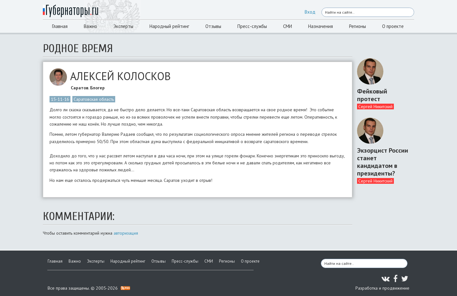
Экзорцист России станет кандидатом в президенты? (382, 162)
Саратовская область (94, 99)
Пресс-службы (252, 26)
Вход (310, 12)
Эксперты (123, 26)
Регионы (357, 26)
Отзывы (213, 26)
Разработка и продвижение (382, 288)
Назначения (320, 26)
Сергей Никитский (375, 106)
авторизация (126, 233)
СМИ (287, 26)
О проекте (393, 26)
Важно (90, 26)
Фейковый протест (372, 95)
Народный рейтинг (169, 26)
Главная (60, 26)
